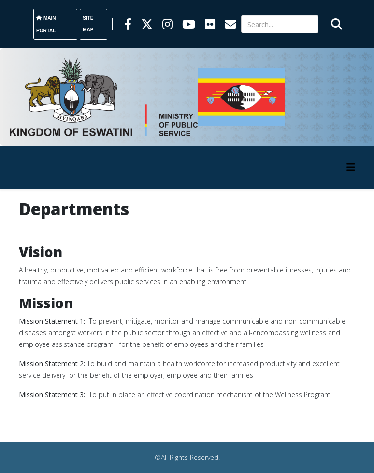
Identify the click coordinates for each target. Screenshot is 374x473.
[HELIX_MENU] (350, 167)
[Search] (279, 24)
